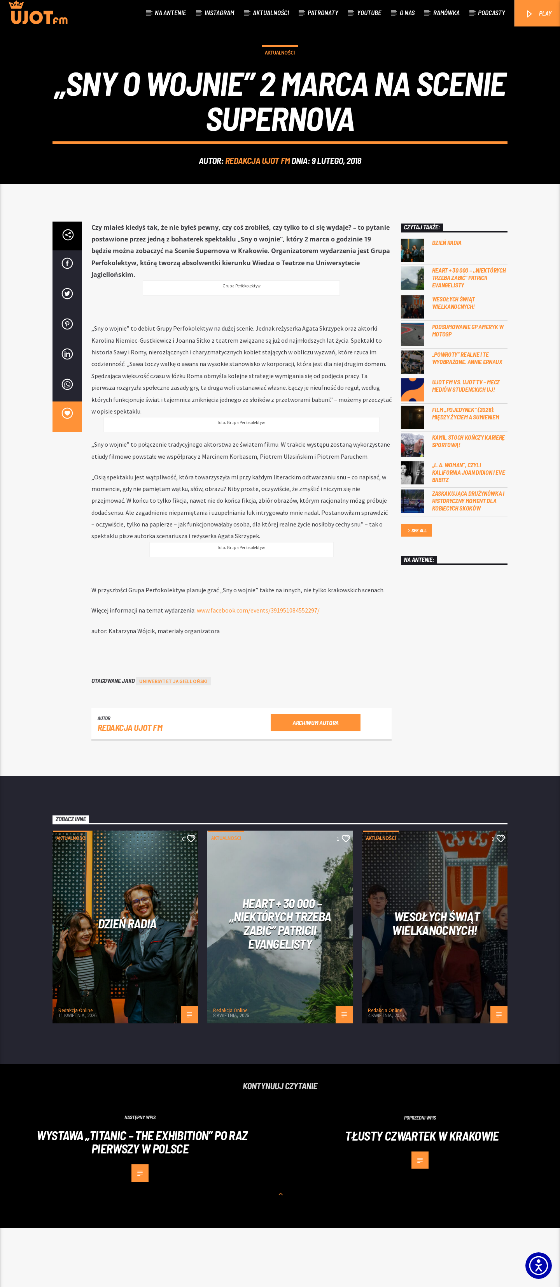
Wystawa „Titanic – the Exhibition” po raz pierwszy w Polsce (142, 1201)
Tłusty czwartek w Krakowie (422, 1194)
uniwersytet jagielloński (173, 740)
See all (416, 590)
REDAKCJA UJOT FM (257, 190)
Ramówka (446, 12)
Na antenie (170, 12)
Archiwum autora (315, 781)
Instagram (219, 12)
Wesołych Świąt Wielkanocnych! (453, 361)
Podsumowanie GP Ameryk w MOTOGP (468, 389)
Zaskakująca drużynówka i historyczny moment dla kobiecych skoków (468, 560)
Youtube (369, 12)
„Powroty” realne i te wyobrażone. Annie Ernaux (467, 417)
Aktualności (271, 12)
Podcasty (491, 12)
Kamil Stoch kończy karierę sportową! (468, 500)
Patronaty (323, 12)
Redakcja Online (75, 1069)
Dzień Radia (447, 301)
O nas (407, 12)
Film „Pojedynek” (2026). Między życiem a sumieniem (465, 472)
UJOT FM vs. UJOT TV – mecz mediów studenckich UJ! (466, 444)
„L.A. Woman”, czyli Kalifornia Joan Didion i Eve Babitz (468, 531)
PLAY (538, 13)
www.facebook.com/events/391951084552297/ (258, 669)
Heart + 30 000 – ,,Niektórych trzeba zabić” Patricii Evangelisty (469, 337)
